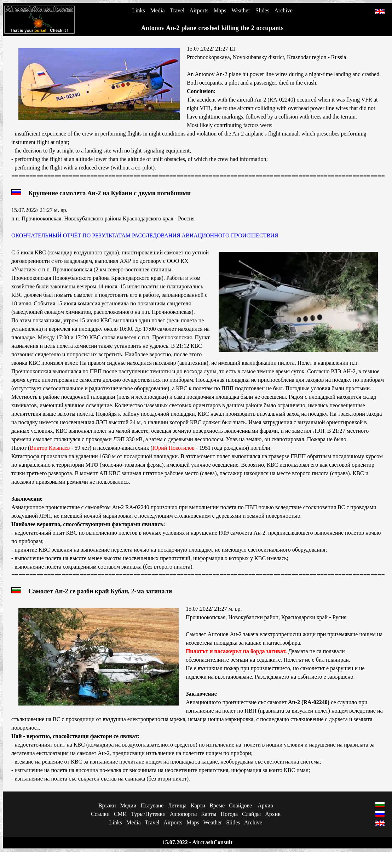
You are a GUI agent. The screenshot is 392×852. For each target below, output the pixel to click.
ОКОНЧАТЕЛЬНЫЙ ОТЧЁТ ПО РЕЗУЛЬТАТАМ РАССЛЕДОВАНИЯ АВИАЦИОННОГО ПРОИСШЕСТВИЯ (144, 235)
